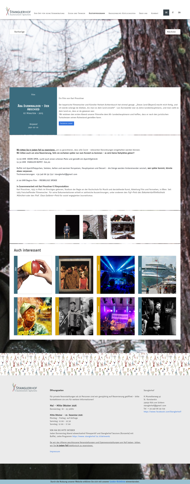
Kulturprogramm (97, 13)
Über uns (143, 13)
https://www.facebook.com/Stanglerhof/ (162, 411)
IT (173, 12)
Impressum (55, 451)
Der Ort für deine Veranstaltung (49, 13)
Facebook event (66, 123)
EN (179, 12)
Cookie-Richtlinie (117, 481)
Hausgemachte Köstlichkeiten (122, 13)
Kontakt (154, 13)
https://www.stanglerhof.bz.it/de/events (91, 436)
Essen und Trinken (76, 13)
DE (166, 12)
